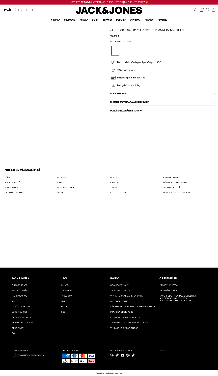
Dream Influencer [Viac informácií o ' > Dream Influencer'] (21, 317)
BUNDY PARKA (11, 187)
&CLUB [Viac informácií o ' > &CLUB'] (15, 301)
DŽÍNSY (8, 178)
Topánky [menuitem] (107, 20)
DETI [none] (29, 10)
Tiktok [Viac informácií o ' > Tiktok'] (64, 301)
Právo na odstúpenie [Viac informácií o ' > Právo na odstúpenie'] (121, 312)
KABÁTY (61, 182)
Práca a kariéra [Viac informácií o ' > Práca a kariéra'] (20, 290)
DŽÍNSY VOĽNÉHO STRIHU (175, 182)
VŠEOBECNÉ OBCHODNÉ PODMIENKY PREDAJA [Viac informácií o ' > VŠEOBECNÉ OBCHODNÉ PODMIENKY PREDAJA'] (132, 306)
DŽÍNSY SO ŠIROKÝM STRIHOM (177, 192)
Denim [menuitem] (95, 20)
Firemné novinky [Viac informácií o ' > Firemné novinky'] (168, 290)
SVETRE (61, 192)
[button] (37, 355)
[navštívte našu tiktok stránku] (133, 356)
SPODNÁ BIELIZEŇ (171, 187)
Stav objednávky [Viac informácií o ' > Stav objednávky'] (119, 285)
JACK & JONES (20, 278)
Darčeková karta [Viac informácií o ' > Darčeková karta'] (21, 306)
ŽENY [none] (18, 10)
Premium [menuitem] (149, 20)
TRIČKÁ (113, 187)
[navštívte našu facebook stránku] (112, 356)
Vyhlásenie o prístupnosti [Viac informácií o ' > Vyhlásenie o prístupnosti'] (124, 328)
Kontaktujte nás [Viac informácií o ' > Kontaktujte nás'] (119, 301)
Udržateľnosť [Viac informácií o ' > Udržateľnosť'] (19, 312)
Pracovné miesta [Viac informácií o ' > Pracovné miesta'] (168, 285)
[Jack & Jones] (109, 13)
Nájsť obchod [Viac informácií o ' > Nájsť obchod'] (19, 296)
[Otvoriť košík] (213, 10)
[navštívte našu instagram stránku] (117, 356)
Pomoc (115, 278)
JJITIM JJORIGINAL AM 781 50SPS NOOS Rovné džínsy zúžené (147, 30)
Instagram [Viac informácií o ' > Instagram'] (66, 290)
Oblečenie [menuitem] (69, 20)
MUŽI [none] (7, 10)
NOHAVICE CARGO (66, 187)
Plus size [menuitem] (162, 20)
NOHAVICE (62, 178)
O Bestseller (168, 278)
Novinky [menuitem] (55, 20)
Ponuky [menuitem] (84, 20)
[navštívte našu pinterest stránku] (128, 356)
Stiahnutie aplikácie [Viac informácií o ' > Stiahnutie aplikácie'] (22, 323)
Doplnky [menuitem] (121, 20)
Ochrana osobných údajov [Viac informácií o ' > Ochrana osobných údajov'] (125, 317)
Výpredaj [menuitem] (135, 20)
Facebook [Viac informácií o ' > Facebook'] (66, 296)
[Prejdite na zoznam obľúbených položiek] (207, 11)
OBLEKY (114, 182)
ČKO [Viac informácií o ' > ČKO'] (14, 333)
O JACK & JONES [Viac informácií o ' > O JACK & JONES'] (19, 285)
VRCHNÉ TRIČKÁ (12, 182)
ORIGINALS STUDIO (14, 192)
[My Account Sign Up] (109, 234)
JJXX (64, 278)
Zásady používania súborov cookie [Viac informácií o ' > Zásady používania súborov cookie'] (129, 323)
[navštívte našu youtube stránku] (122, 356)
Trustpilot (162, 350)
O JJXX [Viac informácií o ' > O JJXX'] (64, 285)
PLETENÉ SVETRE (118, 192)
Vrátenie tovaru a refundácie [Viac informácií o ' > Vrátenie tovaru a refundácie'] (126, 296)
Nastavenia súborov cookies (109, 373)
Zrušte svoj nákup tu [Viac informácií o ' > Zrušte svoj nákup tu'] (121, 290)
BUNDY (113, 178)
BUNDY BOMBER (171, 178)
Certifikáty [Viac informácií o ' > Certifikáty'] (18, 328)
